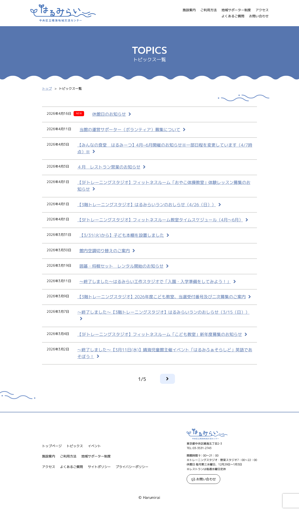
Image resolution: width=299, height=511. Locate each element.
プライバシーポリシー (132, 466)
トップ (47, 88)
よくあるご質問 (232, 16)
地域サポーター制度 (236, 10)
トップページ (52, 446)
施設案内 (189, 10)
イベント (94, 446)
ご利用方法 (208, 10)
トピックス (75, 446)
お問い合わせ (259, 16)
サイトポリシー (99, 466)
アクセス (262, 10)
